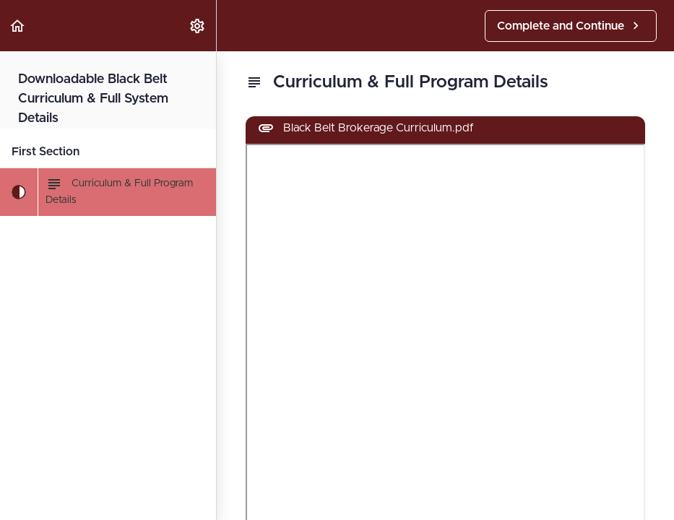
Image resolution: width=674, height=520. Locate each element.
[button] (18, 25)
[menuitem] (198, 25)
